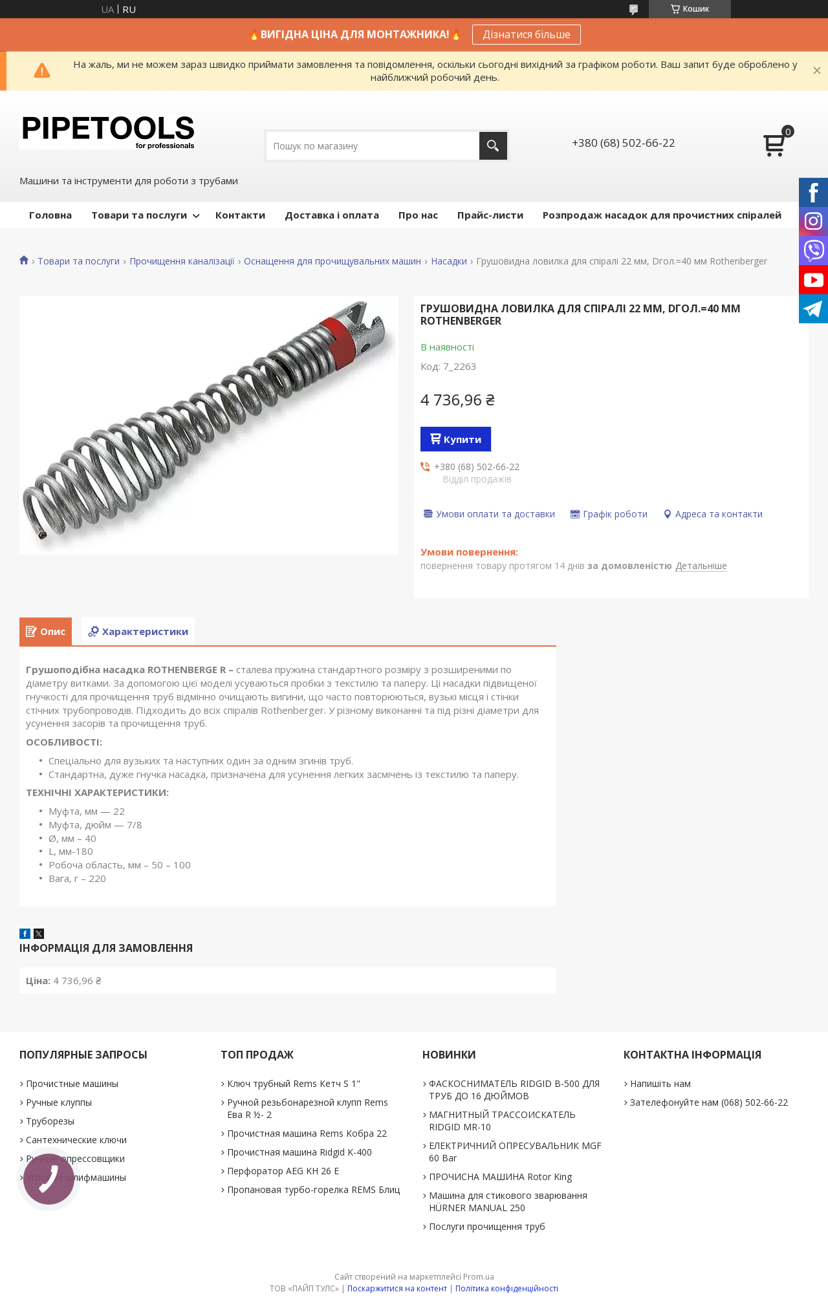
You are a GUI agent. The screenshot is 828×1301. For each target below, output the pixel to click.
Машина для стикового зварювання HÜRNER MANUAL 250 (508, 1201)
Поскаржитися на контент (397, 1288)
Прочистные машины (72, 1083)
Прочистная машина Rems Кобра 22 (307, 1133)
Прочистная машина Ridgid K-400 (299, 1152)
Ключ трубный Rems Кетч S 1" (293, 1083)
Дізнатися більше (527, 34)
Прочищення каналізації (182, 261)
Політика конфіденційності (506, 1288)
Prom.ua (478, 1276)
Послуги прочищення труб (487, 1226)
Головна (50, 214)
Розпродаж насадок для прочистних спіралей (662, 214)
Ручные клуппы (59, 1102)
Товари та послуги (139, 214)
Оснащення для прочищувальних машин (332, 261)
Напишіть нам (660, 1083)
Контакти (240, 214)
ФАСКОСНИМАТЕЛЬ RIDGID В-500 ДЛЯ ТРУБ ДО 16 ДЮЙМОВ (514, 1089)
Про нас (418, 214)
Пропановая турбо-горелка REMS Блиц (313, 1189)
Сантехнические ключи (76, 1140)
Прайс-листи (490, 214)
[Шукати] (493, 146)
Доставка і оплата (332, 214)
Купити (462, 439)
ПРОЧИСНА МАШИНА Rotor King (500, 1176)
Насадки (449, 261)
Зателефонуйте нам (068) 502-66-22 (709, 1102)
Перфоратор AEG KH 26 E (283, 1171)
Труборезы (50, 1121)
